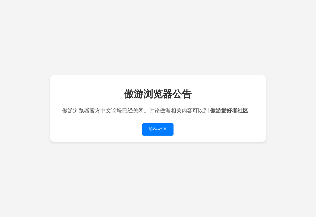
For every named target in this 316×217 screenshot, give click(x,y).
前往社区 (157, 129)
